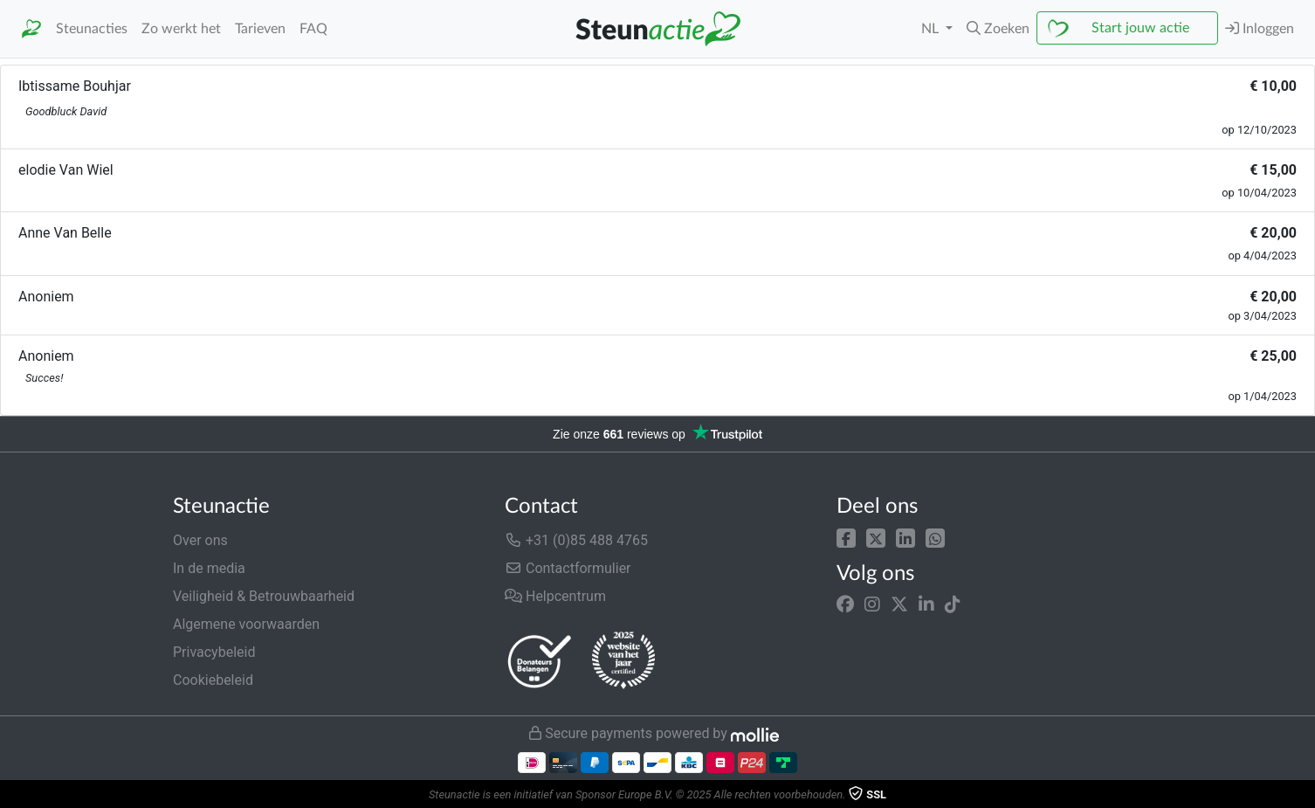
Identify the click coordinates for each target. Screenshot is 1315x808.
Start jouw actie (1140, 28)
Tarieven (260, 29)
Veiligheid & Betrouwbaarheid (264, 596)
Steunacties (91, 29)
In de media (209, 568)
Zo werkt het (181, 29)
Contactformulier (568, 568)
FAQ (313, 29)
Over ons (200, 540)
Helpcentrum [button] (555, 596)
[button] (998, 28)
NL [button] (931, 29)
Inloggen (1259, 28)
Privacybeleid (214, 652)
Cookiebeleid (213, 680)
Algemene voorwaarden (246, 624)
